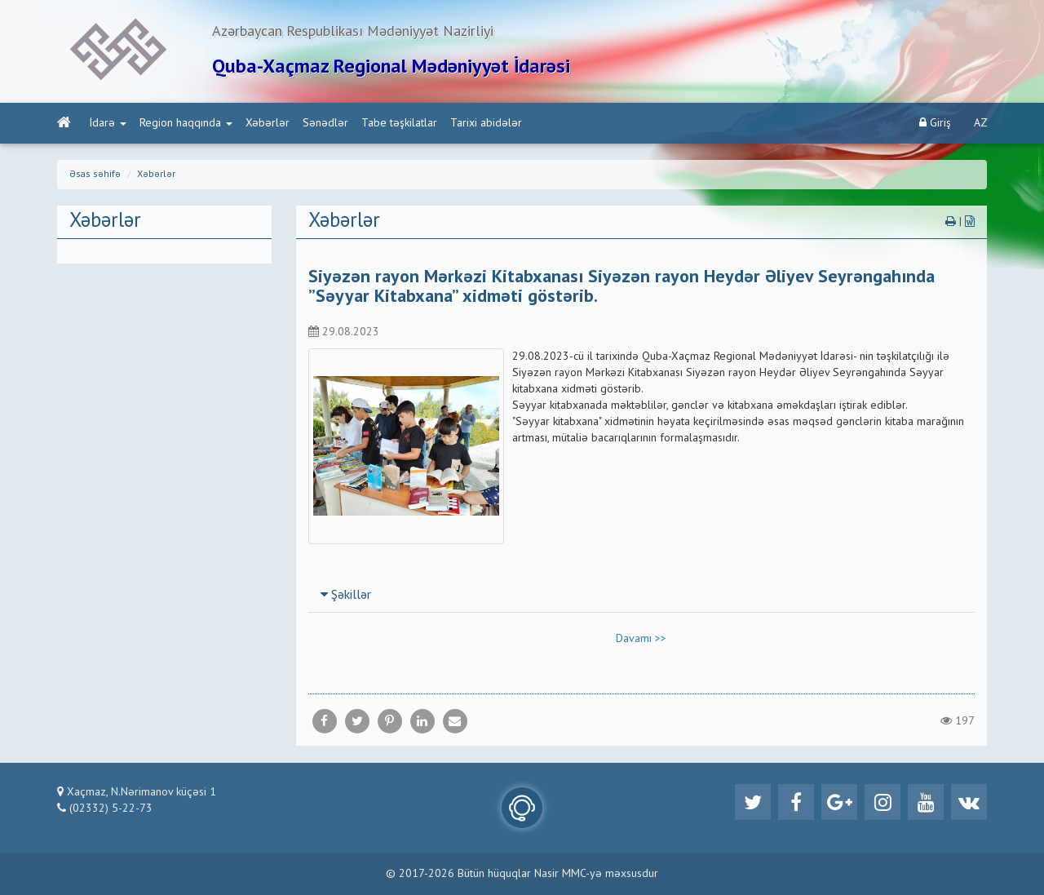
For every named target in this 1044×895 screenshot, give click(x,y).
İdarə (108, 123)
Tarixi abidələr (486, 123)
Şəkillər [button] (346, 595)
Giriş (935, 123)
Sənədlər (325, 123)
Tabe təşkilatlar (399, 123)
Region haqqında (185, 123)
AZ (981, 123)
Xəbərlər (268, 123)
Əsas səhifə (95, 174)
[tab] (641, 595)
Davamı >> (641, 639)
